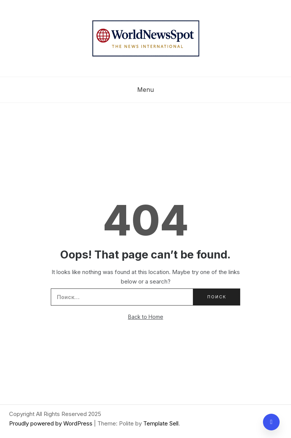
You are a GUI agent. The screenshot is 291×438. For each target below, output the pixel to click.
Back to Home (145, 317)
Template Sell (160, 423)
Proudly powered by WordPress (51, 423)
